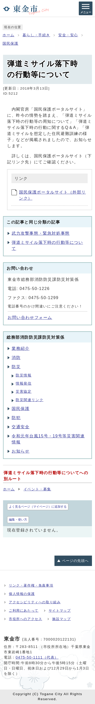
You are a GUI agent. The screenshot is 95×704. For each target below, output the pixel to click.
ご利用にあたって (24, 610)
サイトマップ (60, 610)
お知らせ (20, 451)
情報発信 (23, 383)
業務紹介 (20, 348)
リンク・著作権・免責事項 (31, 585)
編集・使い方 (18, 519)
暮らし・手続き (36, 35)
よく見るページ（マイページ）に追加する (38, 506)
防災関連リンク (29, 400)
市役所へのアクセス (25, 619)
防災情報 (23, 375)
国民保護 (10, 43)
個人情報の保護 (22, 594)
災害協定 (23, 391)
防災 (16, 367)
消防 (16, 357)
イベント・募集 (37, 489)
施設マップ (61, 619)
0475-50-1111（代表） (37, 657)
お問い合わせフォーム (30, 317)
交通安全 (20, 427)
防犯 (16, 418)
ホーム (8, 35)
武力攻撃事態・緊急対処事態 (41, 233)
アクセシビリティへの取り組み (35, 602)
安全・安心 (68, 35)
